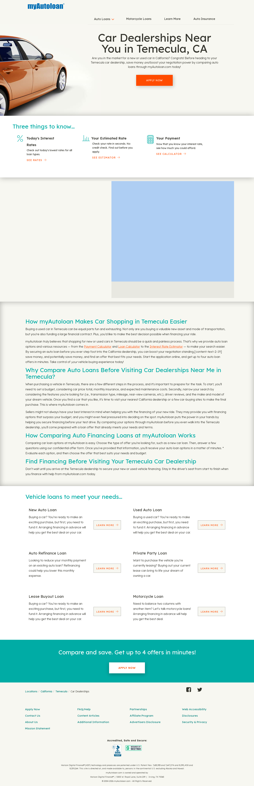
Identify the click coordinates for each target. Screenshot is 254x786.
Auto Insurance (204, 19)
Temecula (61, 691)
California (46, 691)
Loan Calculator (129, 346)
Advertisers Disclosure (145, 722)
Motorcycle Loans (138, 19)
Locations (31, 691)
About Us (31, 722)
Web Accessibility (194, 709)
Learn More (172, 19)
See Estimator (104, 157)
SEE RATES (34, 160)
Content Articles (88, 715)
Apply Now (154, 80)
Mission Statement (37, 728)
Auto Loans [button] (102, 19)
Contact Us (32, 715)
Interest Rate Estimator (166, 346)
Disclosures (190, 715)
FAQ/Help (84, 709)
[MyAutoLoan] (46, 6)
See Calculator (169, 154)
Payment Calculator (97, 346)
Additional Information (93, 722)
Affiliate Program (141, 715)
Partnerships (138, 709)
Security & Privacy (194, 722)
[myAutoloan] (127, 748)
